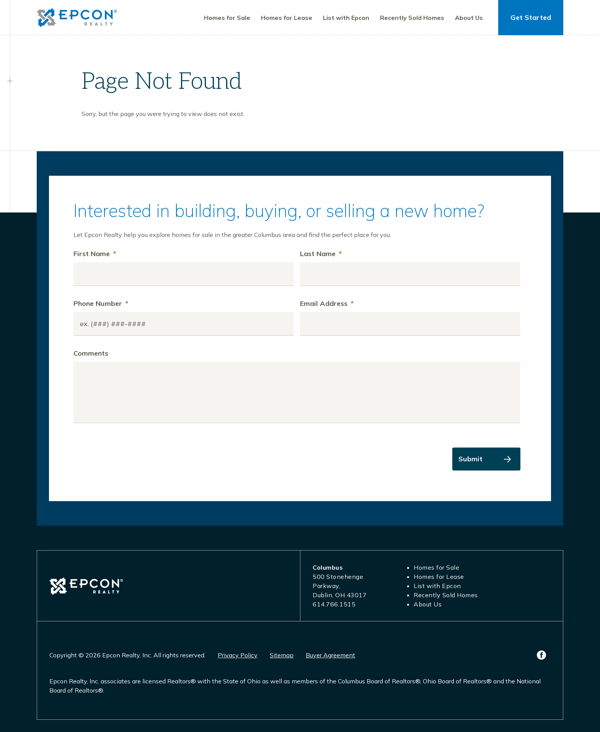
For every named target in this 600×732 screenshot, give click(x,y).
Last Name (321, 253)
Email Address (327, 303)
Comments (90, 353)
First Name (94, 253)
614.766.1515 (334, 604)
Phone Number (100, 303)
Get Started (530, 17)
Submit (470, 458)
